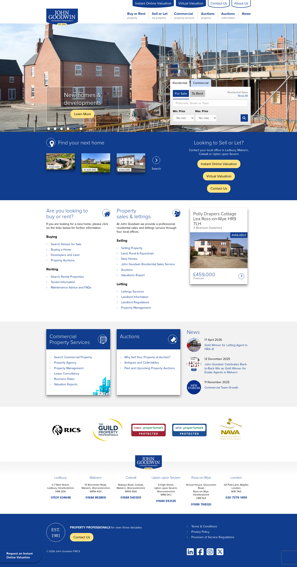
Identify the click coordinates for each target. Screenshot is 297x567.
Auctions (208, 15)
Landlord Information (134, 297)
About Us (241, 3)
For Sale (181, 93)
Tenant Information (63, 282)
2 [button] (56, 129)
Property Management (136, 308)
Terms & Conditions (204, 526)
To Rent (197, 93)
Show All (243, 96)
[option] (148, 77)
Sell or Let (159, 15)
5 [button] (75, 129)
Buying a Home (61, 249)
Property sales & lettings (134, 213)
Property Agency (65, 362)
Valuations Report (133, 275)
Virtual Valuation (190, 3)
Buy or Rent (136, 15)
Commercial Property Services (70, 339)
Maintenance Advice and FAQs (71, 287)
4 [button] (69, 129)
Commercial (184, 15)
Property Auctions (63, 260)
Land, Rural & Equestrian (137, 253)
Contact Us (218, 3)
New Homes (129, 259)
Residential (180, 83)
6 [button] (82, 129)
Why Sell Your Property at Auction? (147, 357)
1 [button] (49, 129)
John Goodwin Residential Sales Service (148, 264)
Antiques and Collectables (141, 362)
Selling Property (131, 248)
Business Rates (64, 379)
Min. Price (179, 111)
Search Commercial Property (73, 357)
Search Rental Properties (67, 277)
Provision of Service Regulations (212, 537)
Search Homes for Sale (66, 244)
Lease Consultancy (66, 373)
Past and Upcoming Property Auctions (149, 368)
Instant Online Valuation (153, 3)
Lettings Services (132, 291)
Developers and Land (65, 255)
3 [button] (62, 129)
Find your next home (81, 142)
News (246, 14)
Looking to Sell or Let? (219, 142)
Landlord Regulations (135, 302)
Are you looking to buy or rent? (67, 213)
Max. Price (201, 111)
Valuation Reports (65, 384)
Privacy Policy (200, 532)
